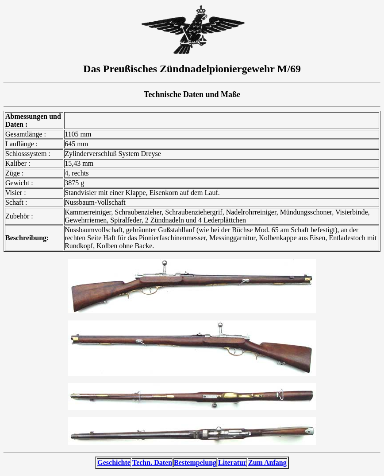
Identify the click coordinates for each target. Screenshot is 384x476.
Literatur (232, 462)
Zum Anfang (267, 462)
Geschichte (114, 462)
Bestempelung (195, 462)
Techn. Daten (152, 462)
